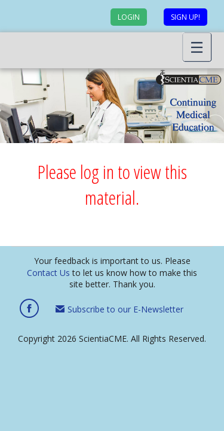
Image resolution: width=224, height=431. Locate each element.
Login (129, 17)
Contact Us (48, 272)
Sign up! (185, 17)
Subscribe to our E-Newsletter (119, 309)
